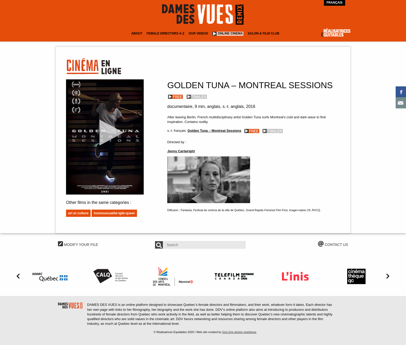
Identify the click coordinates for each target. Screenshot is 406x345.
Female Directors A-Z (165, 33)
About (136, 33)
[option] (50, 276)
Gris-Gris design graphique (239, 332)
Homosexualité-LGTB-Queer (114, 213)
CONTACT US (333, 245)
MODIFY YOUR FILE (78, 245)
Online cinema (230, 33)
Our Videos (198, 33)
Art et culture (78, 213)
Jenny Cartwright (181, 151)
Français (335, 2)
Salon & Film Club (263, 33)
